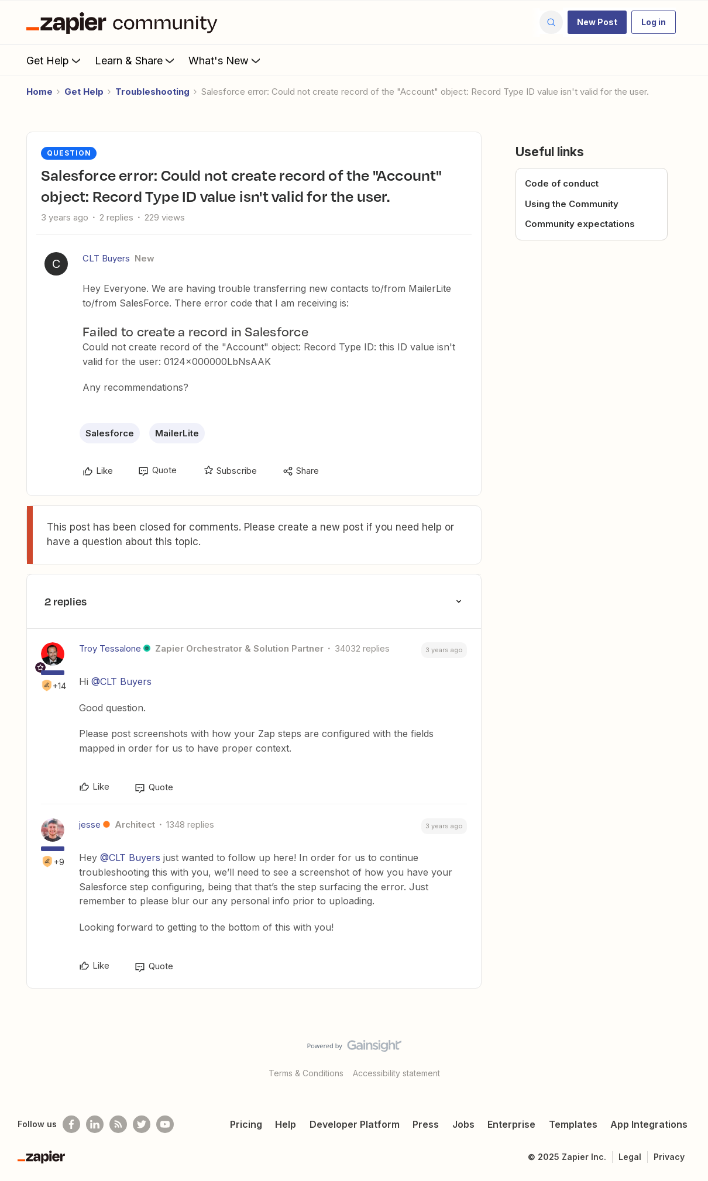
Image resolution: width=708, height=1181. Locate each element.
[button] (597, 22)
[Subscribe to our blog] (118, 1124)
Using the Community (571, 203)
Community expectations (580, 223)
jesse (90, 824)
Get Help (54, 60)
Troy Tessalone (110, 648)
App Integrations (649, 1124)
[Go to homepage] (124, 22)
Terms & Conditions (306, 1073)
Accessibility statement (396, 1073)
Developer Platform (355, 1124)
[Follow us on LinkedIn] (95, 1124)
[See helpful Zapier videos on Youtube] (165, 1124)
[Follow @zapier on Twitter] (141, 1124)
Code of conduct (562, 183)
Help (285, 1124)
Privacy (669, 1157)
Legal (629, 1157)
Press (426, 1124)
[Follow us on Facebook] (71, 1124)
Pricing (246, 1124)
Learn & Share (136, 60)
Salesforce (109, 433)
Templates (573, 1124)
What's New (225, 60)
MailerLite (177, 433)
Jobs (463, 1124)
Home (39, 91)
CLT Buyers (106, 258)
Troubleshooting (152, 91)
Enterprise (511, 1124)
